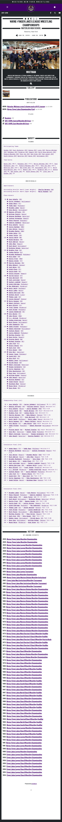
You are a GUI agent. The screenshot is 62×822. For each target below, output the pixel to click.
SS (19, 297)
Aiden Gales (13, 233)
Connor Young (13, 354)
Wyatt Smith (13, 288)
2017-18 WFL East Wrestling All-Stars (17, 124)
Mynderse (23, 286)
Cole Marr (12, 352)
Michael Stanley (14, 341)
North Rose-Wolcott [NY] (47, 152)
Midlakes (21, 206)
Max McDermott (14, 286)
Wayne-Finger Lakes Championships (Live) (21, 109)
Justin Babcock (14, 333)
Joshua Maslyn (14, 252)
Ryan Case (12, 373)
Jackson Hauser (14, 331)
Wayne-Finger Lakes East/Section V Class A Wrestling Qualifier (27, 636)
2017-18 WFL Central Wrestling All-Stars (18, 121)
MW (52, 190)
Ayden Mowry (13, 204)
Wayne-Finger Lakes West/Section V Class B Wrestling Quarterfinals (29, 639)
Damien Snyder (14, 261)
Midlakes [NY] (13, 152)
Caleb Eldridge (14, 284)
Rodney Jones (13, 361)
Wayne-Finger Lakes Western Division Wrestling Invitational (26, 577)
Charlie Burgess (44, 190)
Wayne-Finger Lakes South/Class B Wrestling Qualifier (24, 684)
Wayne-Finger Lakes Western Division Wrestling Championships (27, 589)
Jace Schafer (13, 199)
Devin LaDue (13, 291)
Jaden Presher (14, 327)
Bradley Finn (13, 250)
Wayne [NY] (32, 156)
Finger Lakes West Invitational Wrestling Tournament (24, 580)
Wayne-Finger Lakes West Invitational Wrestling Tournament (27, 583)
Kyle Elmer (13, 257)
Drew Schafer (13, 225)
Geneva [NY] (32, 150)
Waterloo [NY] (23, 156)
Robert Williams (14, 365)
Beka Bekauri (13, 265)
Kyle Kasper (13, 350)
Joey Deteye (13, 229)
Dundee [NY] (8, 150)
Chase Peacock (14, 221)
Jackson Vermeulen (15, 218)
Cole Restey (13, 210)
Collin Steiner (14, 274)
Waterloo (26, 216)
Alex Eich (12, 358)
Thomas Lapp (13, 297)
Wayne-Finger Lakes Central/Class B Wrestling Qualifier (25, 719)
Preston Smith (14, 339)
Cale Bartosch (14, 278)
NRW (22, 227)
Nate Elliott (13, 305)
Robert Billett (14, 303)
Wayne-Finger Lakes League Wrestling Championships (24, 545)
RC (19, 271)
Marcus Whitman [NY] (41, 164)
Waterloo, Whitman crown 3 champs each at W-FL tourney (26, 107)
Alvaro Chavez (14, 346)
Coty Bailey (13, 314)
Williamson (26, 201)
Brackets (8, 118)
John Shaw (12, 244)
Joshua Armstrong (15, 320)
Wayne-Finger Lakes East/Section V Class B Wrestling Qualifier (27, 642)
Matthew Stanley (14, 335)
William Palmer (14, 375)
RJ (21, 252)
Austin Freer (13, 259)
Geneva (22, 265)
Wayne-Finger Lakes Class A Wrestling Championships (24, 663)
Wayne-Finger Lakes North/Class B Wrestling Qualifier (24, 669)
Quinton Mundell (14, 380)
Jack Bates (13, 267)
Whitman (31, 72)
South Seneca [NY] (10, 156)
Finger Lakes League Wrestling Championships (22, 752)
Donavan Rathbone (15, 216)
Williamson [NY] (42, 156)
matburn (34, 783)
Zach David (13, 246)
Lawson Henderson (15, 312)
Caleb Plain (13, 269)
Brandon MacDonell (15, 254)
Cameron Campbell (15, 223)
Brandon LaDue (14, 208)
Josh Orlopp (13, 310)
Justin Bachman (14, 227)
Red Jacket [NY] (48, 154)
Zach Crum (12, 348)
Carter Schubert (14, 201)
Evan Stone (13, 388)
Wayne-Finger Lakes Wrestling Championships (22, 539)
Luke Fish (12, 344)
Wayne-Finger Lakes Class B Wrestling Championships (24, 651)
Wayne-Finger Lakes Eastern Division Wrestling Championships (27, 628)
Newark (26, 218)
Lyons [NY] (41, 150)
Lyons (22, 295)
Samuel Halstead (14, 329)
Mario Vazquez (43, 192)
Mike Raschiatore (15, 371)
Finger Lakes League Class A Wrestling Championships (24, 757)
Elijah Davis (13, 363)
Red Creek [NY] (36, 154)
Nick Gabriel (13, 242)
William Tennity (14, 214)
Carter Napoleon (14, 369)
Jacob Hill (13, 356)
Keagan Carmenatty (15, 367)
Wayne (22, 208)
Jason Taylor (13, 235)
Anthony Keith (14, 295)
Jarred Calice (14, 276)
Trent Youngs (13, 308)
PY (19, 204)
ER (50, 192)
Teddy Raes (13, 206)
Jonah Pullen (13, 382)
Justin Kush (13, 271)
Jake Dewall (13, 377)
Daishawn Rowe (14, 384)
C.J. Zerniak (13, 318)
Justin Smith (13, 238)
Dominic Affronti (15, 212)
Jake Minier (13, 316)
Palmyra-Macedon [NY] (11, 154)
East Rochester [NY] (20, 150)
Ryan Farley (13, 337)
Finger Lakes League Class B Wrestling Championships (24, 755)
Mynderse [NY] (23, 152)
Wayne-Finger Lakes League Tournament (20, 569)
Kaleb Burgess (14, 240)
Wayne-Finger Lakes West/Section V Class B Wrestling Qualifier (27, 634)
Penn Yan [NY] (25, 154)
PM (20, 199)
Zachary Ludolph (14, 282)
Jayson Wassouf (14, 299)
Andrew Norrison (14, 293)
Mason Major (13, 386)
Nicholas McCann (14, 248)
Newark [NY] (33, 152)
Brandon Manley (14, 231)
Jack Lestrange (14, 280)
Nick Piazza (13, 322)
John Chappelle (14, 324)
